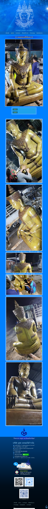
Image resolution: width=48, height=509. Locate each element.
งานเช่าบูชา (18, 33)
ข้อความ (27, 497)
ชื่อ (25, 485)
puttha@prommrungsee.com (10, 459)
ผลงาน (12, 33)
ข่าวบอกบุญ (32, 33)
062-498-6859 (14, 454)
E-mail (26, 493)
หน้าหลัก (7, 33)
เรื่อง (26, 481)
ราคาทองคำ (6, 486)
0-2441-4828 (7, 454)
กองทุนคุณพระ (19, 484)
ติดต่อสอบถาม (39, 33)
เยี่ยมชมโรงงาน (25, 33)
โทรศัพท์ (26, 489)
